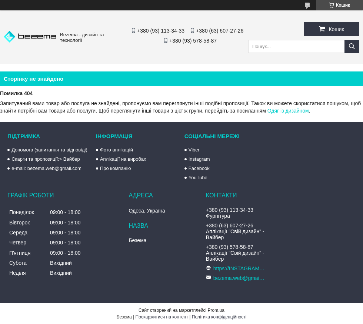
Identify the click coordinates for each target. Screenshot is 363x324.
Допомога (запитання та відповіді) (49, 150)
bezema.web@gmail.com (239, 278)
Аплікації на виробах (123, 159)
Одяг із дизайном (288, 111)
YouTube (198, 177)
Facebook (199, 168)
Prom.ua (216, 310)
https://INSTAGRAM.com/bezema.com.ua (239, 268)
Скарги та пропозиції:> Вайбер (45, 159)
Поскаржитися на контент (162, 317)
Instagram (199, 159)
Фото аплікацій (116, 150)
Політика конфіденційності (219, 317)
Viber (194, 150)
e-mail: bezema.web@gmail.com (46, 168)
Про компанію (115, 168)
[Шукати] (351, 46)
